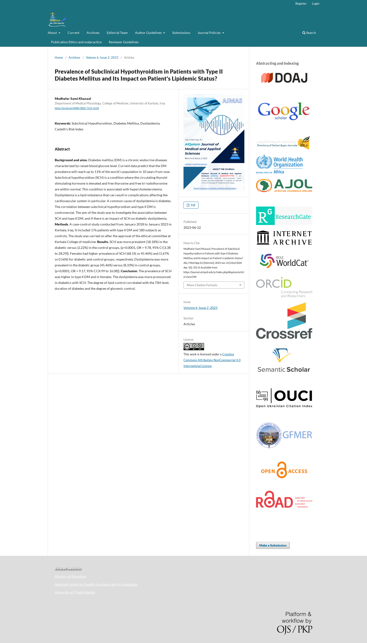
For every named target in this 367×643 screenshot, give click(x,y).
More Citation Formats (202, 285)
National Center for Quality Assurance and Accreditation (96, 584)
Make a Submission (272, 545)
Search (309, 33)
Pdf (192, 205)
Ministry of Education (70, 576)
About (53, 33)
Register (301, 3)
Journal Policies (209, 33)
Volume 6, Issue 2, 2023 (102, 57)
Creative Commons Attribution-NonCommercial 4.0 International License (212, 360)
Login (315, 3)
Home (59, 57)
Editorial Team (117, 33)
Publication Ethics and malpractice (76, 42)
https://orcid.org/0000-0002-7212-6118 (77, 108)
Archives (93, 33)
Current (73, 33)
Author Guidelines (148, 33)
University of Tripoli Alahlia (75, 592)
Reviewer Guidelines (124, 42)
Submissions (181, 33)
